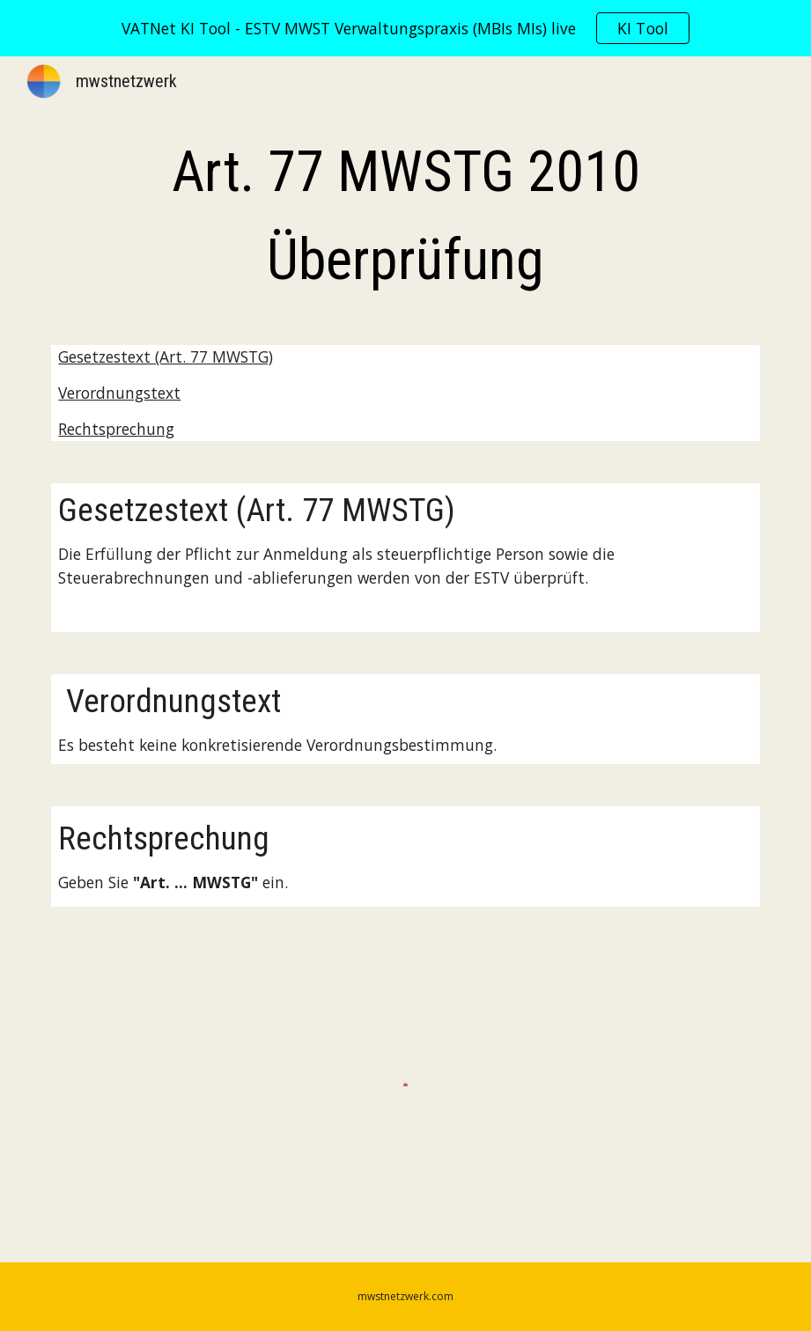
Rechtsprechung (116, 428)
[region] (405, 28)
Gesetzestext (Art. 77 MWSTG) (165, 356)
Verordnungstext (119, 392)
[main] (405, 216)
